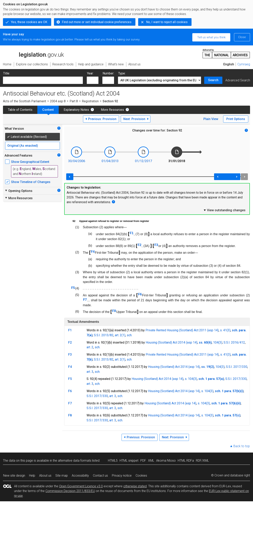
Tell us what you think (211, 37)
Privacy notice (122, 475)
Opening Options (18, 191)
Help (32, 475)
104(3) (217, 342)
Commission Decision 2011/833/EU (70, 491)
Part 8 (74, 101)
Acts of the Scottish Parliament (24, 101)
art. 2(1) (120, 335)
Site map (61, 475)
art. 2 (90, 347)
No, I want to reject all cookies (167, 22)
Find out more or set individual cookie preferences (96, 22)
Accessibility (80, 475)
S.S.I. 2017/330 (236, 367)
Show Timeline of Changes (30, 182)
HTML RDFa (186, 460)
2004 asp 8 (58, 101)
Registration (90, 101)
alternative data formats (74, 460)
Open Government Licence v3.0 (81, 486)
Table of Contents (20, 110)
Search (213, 80)
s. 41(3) (225, 330)
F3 (156, 245)
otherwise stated (135, 486)
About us (45, 475)
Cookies (141, 475)
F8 (114, 311)
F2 (139, 245)
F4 (93, 251)
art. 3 (90, 372)
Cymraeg (243, 64)
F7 (85, 299)
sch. (129, 335)
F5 (73, 287)
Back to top (241, 446)
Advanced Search (237, 80)
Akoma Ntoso (166, 460)
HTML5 (113, 460)
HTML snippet (129, 460)
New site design (14, 475)
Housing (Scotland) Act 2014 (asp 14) (171, 342)
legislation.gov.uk (33, 53)
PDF (143, 460)
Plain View (210, 119)
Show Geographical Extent (30, 162)
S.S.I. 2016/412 (234, 342)
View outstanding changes (224, 210)
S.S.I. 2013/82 (103, 335)
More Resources (112, 110)
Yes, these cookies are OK (29, 22)
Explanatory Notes (76, 110)
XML (151, 460)
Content (48, 110)
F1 (131, 233)
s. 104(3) (191, 379)
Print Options (235, 119)
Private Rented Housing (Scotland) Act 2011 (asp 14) (182, 330)
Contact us (100, 475)
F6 (140, 294)
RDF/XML (202, 460)
